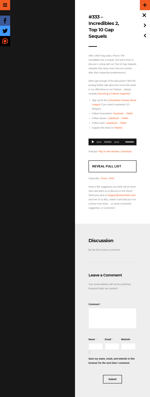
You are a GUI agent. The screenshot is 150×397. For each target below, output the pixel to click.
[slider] (108, 142)
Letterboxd (113, 118)
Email (108, 339)
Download (126, 151)
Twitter (129, 113)
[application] (112, 141)
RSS (111, 178)
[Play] (93, 142)
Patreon (118, 127)
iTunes (103, 178)
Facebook (118, 113)
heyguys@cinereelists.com (121, 195)
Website (125, 339)
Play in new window (108, 151)
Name (92, 339)
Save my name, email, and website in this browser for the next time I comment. (112, 360)
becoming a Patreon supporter (114, 93)
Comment (94, 304)
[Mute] (122, 136)
